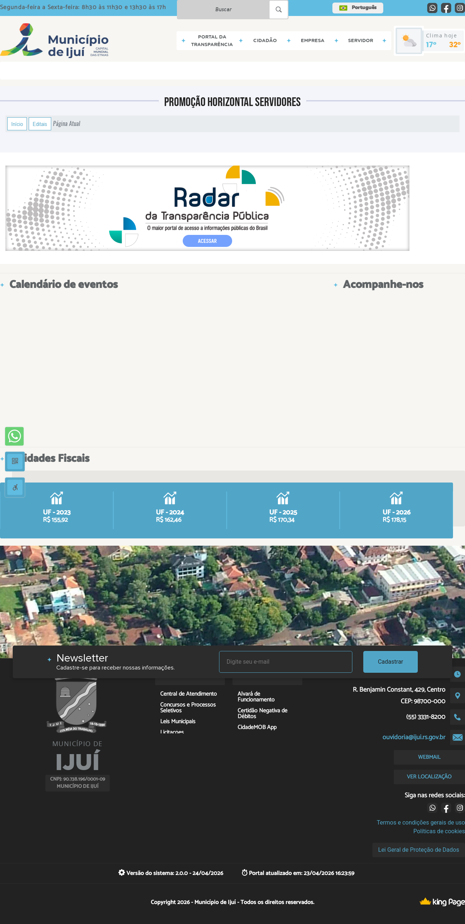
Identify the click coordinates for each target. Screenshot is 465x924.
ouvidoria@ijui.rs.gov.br (414, 737)
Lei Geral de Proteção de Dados (418, 849)
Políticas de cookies (439, 831)
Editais (40, 123)
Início (17, 123)
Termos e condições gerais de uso (421, 822)
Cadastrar (390, 661)
